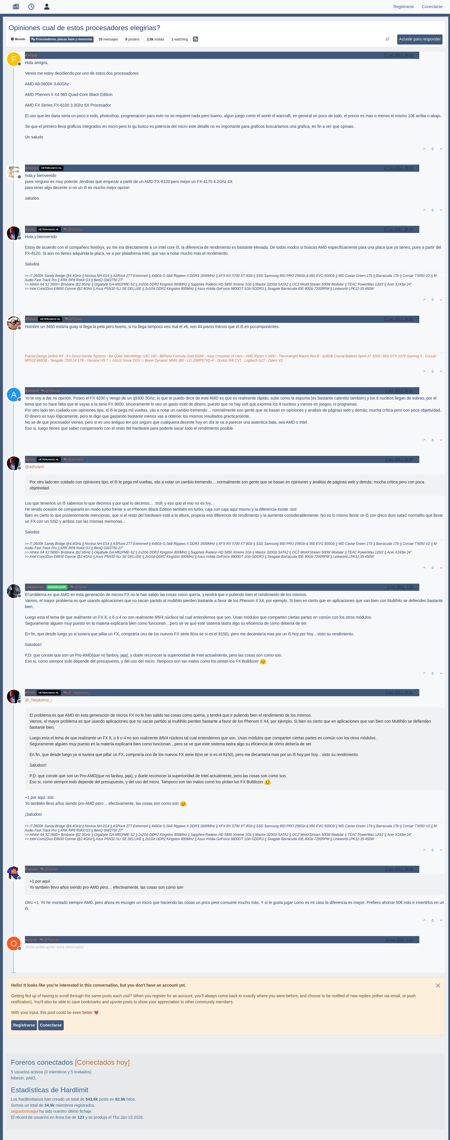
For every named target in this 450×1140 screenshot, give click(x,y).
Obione (31, 319)
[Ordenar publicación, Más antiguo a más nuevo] (388, 39)
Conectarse (51, 1025)
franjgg (31, 55)
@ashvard (73, 460)
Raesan (31, 869)
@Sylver (73, 319)
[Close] (438, 985)
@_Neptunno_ (76, 693)
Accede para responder (420, 39)
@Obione (50, 391)
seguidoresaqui (24, 1111)
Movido (18, 39)
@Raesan (49, 940)
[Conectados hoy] (102, 1062)
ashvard (31, 391)
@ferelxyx (73, 229)
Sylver (30, 229)
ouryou (31, 940)
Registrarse (24, 1025)
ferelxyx (31, 168)
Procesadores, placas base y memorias (61, 39)
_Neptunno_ (35, 587)
